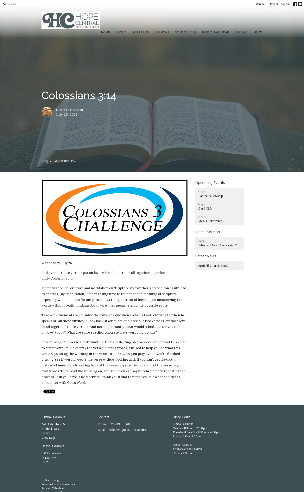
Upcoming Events (210, 183)
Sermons (162, 32)
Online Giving (50, 480)
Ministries (140, 32)
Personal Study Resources (58, 484)
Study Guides (185, 32)
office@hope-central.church (128, 430)
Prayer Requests (280, 4)
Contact (260, 4)
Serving (241, 32)
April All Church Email (213, 265)
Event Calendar (215, 32)
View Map (48, 438)
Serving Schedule (52, 488)
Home (105, 32)
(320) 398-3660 (119, 424)
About (121, 32)
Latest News (205, 256)
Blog (44, 161)
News (258, 32)
